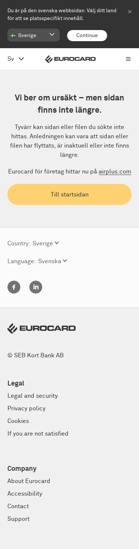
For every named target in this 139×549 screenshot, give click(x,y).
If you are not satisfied (38, 434)
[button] (33, 35)
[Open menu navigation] (128, 59)
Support (18, 519)
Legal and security (32, 396)
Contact (18, 506)
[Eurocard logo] (70, 59)
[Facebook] (13, 292)
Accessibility (24, 494)
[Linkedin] (35, 292)
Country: (18, 244)
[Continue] (87, 36)
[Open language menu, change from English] (15, 59)
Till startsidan (70, 195)
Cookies (18, 421)
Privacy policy (26, 408)
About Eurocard (28, 481)
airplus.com (115, 172)
